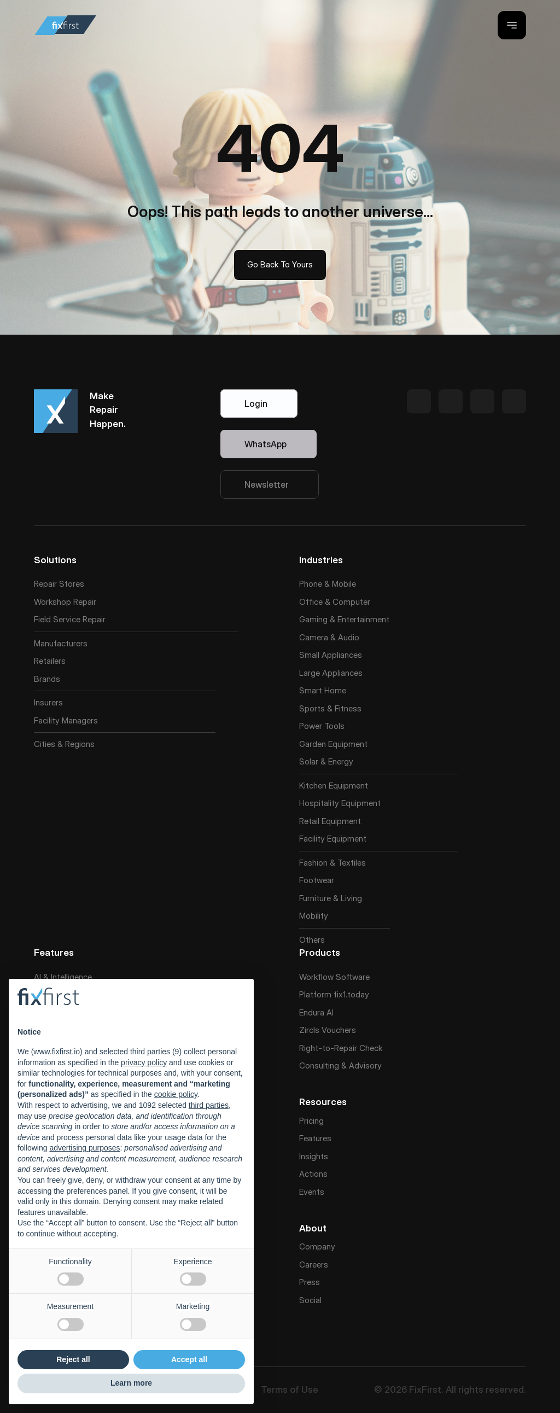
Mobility (313, 915)
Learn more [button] (131, 1383)
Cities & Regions (64, 744)
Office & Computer (334, 602)
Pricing (311, 1121)
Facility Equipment (332, 838)
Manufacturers (61, 643)
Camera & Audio (329, 637)
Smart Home (322, 690)
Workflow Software (334, 977)
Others (312, 940)
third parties (209, 1105)
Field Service (57, 619)
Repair (94, 619)
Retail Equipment (330, 821)
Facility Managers (66, 720)
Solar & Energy (326, 761)
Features (315, 1138)
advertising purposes (84, 1147)
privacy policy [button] (144, 1062)
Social (310, 1300)
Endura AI (316, 1012)
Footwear (316, 880)
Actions (313, 1174)
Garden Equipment (333, 744)
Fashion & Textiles (332, 862)
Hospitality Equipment (340, 803)
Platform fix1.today (334, 994)
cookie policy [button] (175, 1094)
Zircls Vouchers (327, 1030)
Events (311, 1192)
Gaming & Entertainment (344, 619)
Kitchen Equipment (333, 785)
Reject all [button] (73, 1359)
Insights (313, 1156)
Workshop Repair (65, 602)
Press (309, 1282)
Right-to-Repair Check (340, 1048)
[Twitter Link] (419, 401)
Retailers (50, 661)
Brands (47, 679)
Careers (313, 1264)
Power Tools (322, 726)
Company (317, 1246)
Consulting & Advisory (340, 1065)
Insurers (48, 702)
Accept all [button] (189, 1359)
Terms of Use (289, 1389)
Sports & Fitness (330, 708)
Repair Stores (59, 584)
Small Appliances (330, 655)
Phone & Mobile (327, 584)
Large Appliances (331, 673)
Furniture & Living (330, 898)
